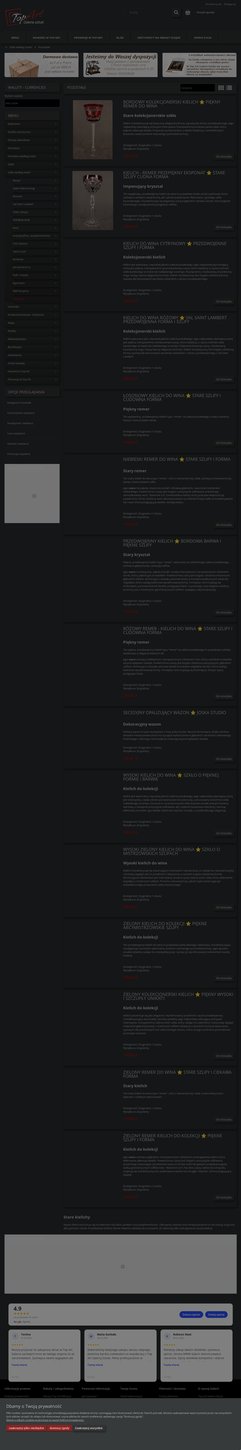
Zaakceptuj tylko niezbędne (26, 1428)
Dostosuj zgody (59, 1428)
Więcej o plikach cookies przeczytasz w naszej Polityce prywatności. (45, 1420)
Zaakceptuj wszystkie (89, 1428)
